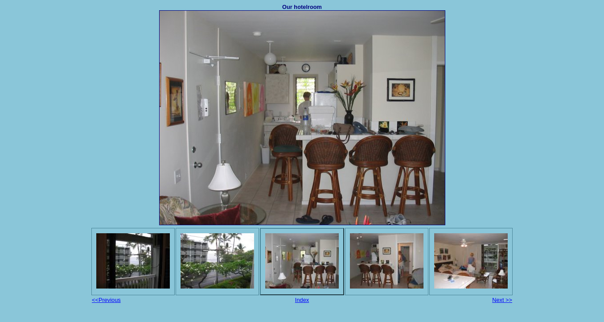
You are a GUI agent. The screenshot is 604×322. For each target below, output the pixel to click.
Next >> (502, 300)
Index (302, 300)
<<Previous (106, 300)
